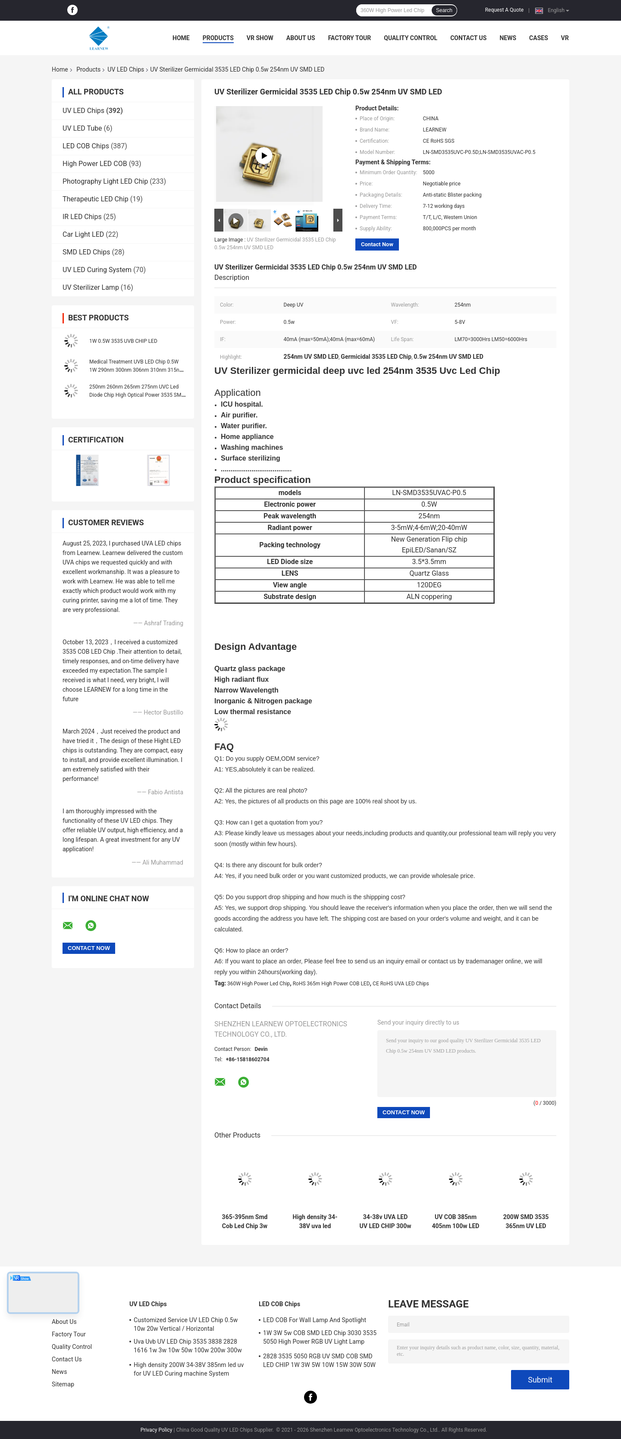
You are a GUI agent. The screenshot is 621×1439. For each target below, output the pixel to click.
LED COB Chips (86, 146)
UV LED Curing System (97, 270)
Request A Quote (504, 10)
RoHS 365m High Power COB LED (331, 984)
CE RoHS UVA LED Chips (401, 984)
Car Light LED (83, 234)
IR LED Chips (82, 217)
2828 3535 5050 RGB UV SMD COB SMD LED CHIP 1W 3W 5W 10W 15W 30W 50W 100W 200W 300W (319, 1362)
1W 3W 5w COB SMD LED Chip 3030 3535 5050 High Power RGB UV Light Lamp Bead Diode (319, 1338)
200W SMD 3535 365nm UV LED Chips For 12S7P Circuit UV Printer (526, 1221)
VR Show (260, 37)
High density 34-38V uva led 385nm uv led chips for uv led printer (315, 1221)
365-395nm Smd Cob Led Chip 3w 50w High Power (245, 1221)
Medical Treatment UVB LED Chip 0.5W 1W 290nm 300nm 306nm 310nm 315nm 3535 (136, 370)
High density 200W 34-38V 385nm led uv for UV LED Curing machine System (189, 1369)
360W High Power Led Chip (258, 984)
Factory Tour (349, 37)
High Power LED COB (95, 164)
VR (565, 37)
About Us (300, 37)
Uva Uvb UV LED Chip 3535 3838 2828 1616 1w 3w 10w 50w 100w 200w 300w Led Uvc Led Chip (188, 1347)
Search (444, 10)
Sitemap (63, 1384)
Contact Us (468, 37)
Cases (538, 37)
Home (181, 37)
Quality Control (410, 37)
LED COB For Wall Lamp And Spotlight (314, 1320)
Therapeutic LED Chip (96, 199)
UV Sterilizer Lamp (91, 287)
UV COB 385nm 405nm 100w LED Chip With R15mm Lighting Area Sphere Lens (455, 1221)
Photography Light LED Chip (105, 181)
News (507, 37)
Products (218, 37)
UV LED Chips (125, 69)
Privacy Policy (156, 1430)
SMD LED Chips (86, 252)
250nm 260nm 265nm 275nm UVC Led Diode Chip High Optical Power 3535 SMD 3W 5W (137, 395)
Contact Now (377, 244)
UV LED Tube (82, 128)
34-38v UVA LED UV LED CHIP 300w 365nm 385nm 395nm (385, 1221)
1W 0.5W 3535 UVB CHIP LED (123, 341)
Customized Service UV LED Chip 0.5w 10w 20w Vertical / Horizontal (186, 1324)
